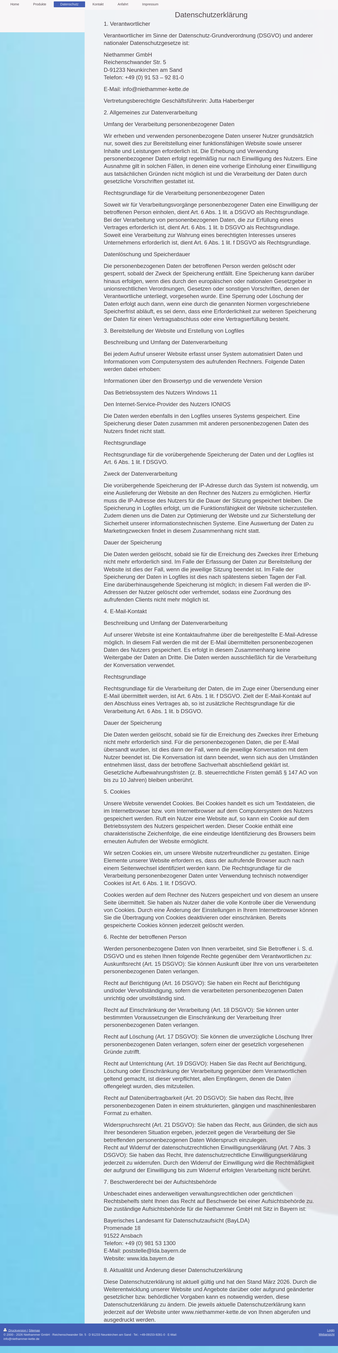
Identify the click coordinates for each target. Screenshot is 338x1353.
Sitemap (34, 1330)
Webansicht (326, 1334)
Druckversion (15, 1330)
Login (330, 1330)
